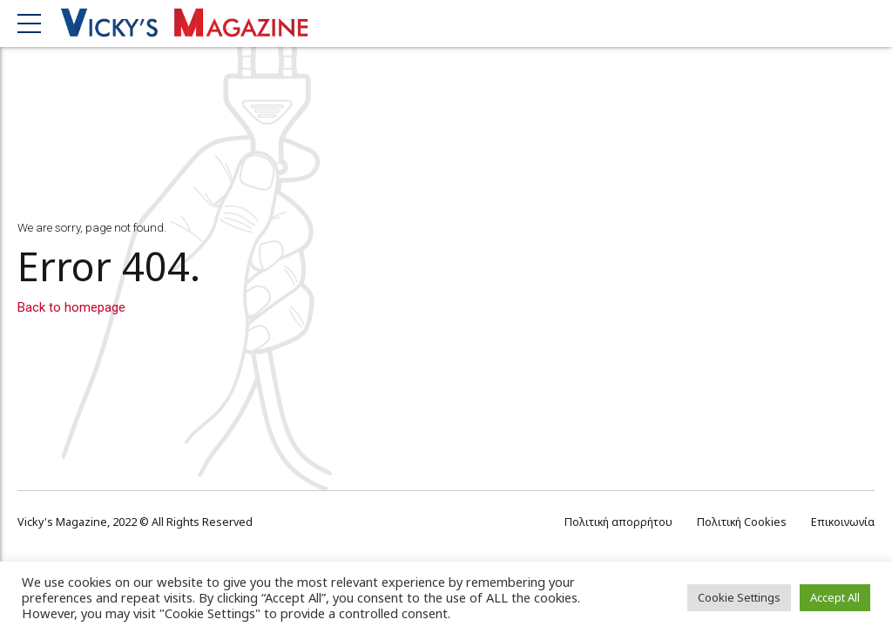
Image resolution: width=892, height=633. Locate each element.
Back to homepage (71, 307)
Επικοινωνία (843, 522)
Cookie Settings (739, 597)
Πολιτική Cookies (742, 522)
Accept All (835, 597)
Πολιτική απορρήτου (618, 522)
